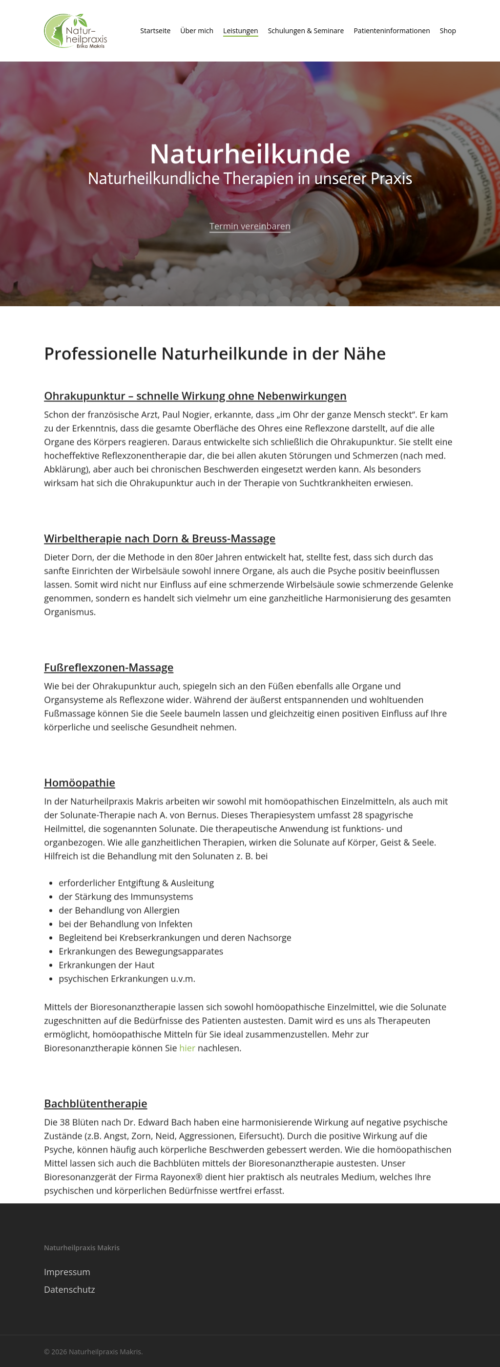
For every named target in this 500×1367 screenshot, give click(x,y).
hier (187, 1052)
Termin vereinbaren (250, 233)
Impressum (67, 1272)
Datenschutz (69, 1289)
